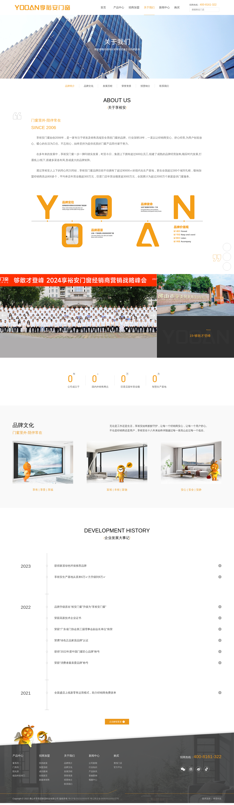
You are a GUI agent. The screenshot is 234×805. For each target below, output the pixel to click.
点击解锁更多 (117, 723)
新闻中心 (164, 7)
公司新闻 (93, 765)
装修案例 (93, 777)
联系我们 (181, 89)
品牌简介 (52, 89)
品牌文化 (78, 89)
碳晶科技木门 (19, 777)
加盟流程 (43, 769)
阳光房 (16, 773)
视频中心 (93, 781)
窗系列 (16, 765)
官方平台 (118, 769)
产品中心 (118, 7)
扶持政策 (43, 765)
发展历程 (104, 89)
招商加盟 (134, 7)
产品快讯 (93, 773)
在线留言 (43, 777)
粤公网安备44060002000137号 (104, 800)
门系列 (16, 769)
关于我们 (149, 7)
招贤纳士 (155, 89)
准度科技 (217, 800)
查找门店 (118, 765)
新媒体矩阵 (44, 781)
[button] (4, 322)
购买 (177, 7)
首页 (103, 7)
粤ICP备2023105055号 (79, 800)
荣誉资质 (129, 89)
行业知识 (93, 769)
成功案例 (43, 773)
